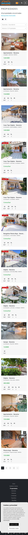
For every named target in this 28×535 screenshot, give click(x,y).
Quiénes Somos (13, 486)
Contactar (13, 495)
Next (25, 41)
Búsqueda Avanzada (8, 16)
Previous (3, 41)
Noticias (13, 493)
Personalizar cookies (14, 528)
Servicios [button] (13, 491)
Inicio (13, 484)
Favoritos (13, 498)
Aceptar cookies (14, 524)
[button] (14, 24)
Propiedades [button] (13, 488)
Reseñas (14, 500)
